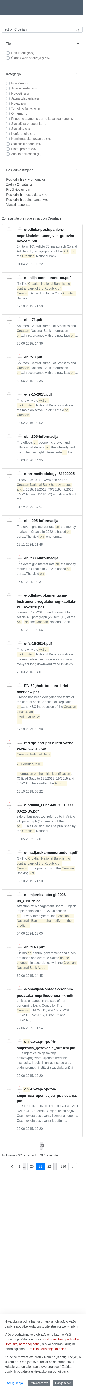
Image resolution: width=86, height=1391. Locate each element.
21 (42, 1167)
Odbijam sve (63, 1383)
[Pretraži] (37, 30)
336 (65, 1167)
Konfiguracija (14, 1383)
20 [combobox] (41, 1146)
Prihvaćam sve (39, 1383)
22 (50, 1167)
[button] (42, 43)
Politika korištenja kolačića (47, 1349)
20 (33, 1167)
